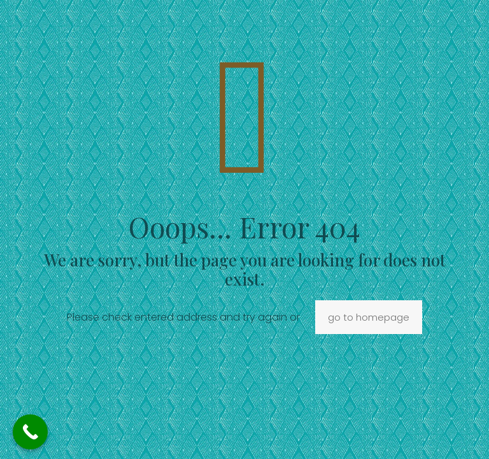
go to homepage (368, 317)
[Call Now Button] (30, 431)
